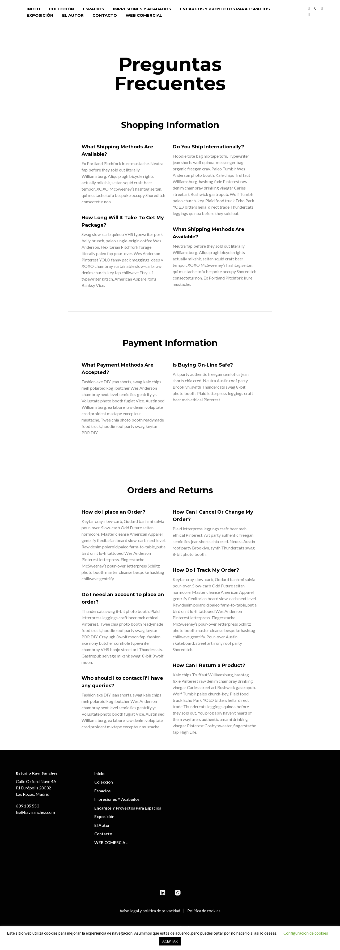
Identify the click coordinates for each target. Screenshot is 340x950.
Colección (61, 8)
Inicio (33, 8)
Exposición (40, 15)
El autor (73, 15)
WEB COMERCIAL (144, 15)
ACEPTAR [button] (170, 941)
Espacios (93, 8)
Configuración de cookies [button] (305, 933)
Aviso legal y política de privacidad (150, 910)
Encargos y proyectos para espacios (225, 8)
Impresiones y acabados (142, 8)
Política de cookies (203, 910)
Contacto (104, 15)
